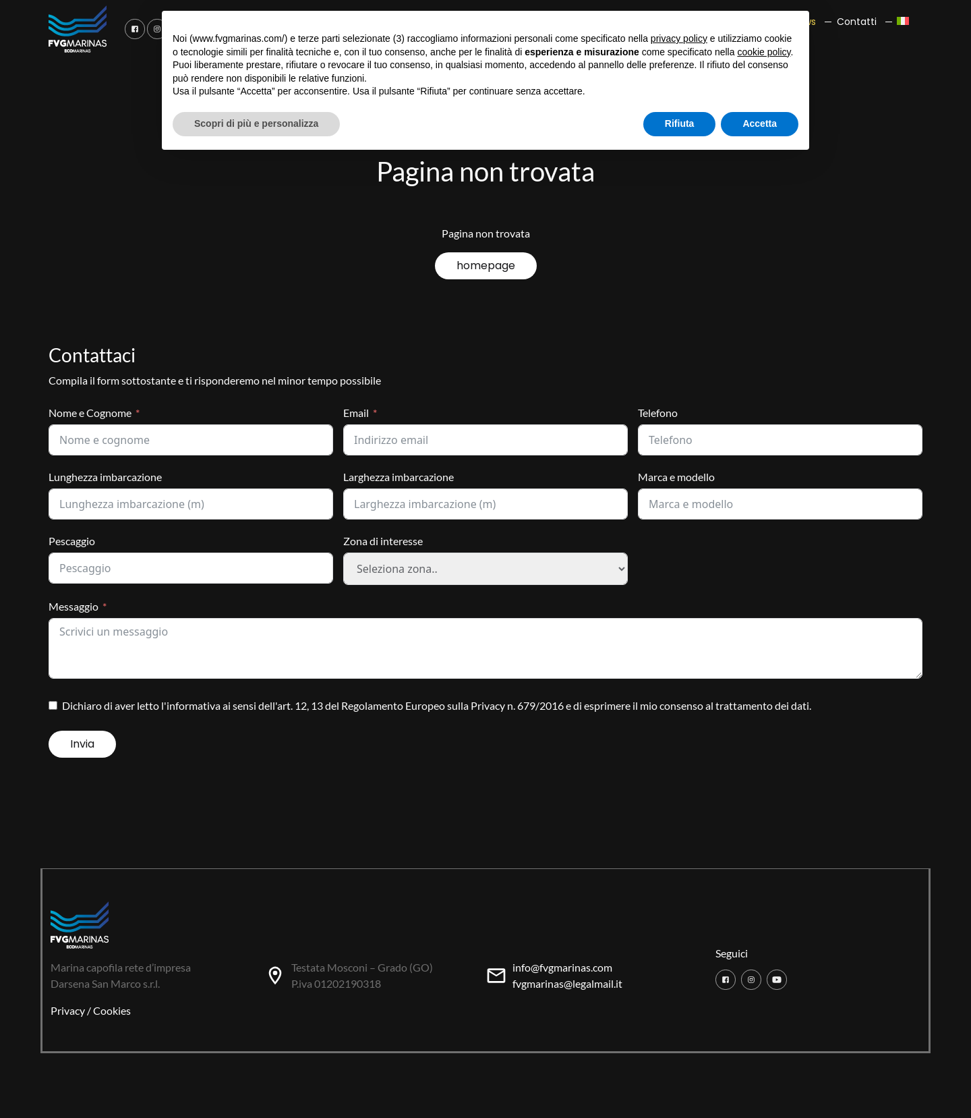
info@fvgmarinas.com (562, 967)
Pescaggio (72, 540)
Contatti (857, 21)
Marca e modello (676, 476)
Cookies (112, 1010)
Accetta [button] (759, 123)
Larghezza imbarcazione (398, 476)
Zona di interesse (383, 540)
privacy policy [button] (679, 38)
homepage (486, 265)
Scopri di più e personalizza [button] (256, 123)
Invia (82, 744)
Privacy (68, 1010)
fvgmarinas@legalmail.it (567, 983)
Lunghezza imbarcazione (105, 476)
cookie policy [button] (763, 52)
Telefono (658, 412)
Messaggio (73, 606)
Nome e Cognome (90, 412)
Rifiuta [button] (680, 123)
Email (356, 412)
